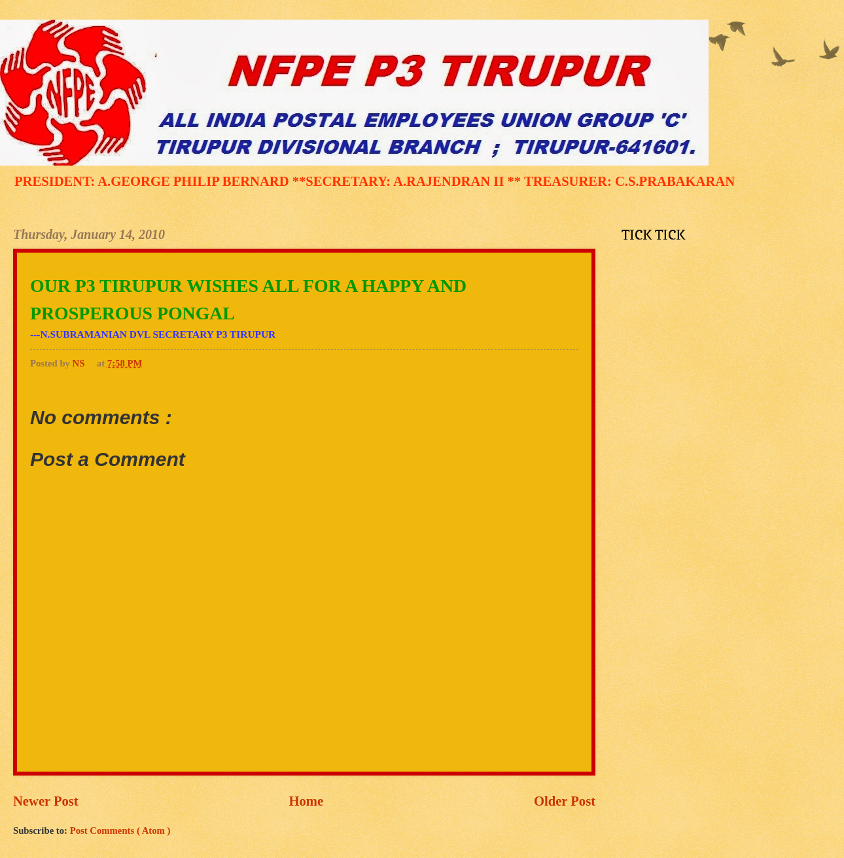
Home (306, 801)
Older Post (564, 801)
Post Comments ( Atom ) (120, 830)
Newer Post (46, 801)
